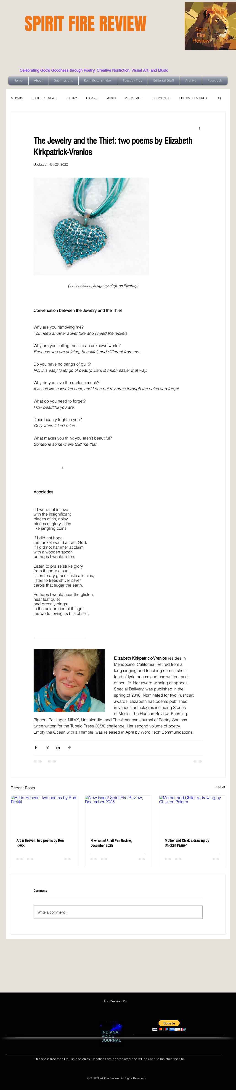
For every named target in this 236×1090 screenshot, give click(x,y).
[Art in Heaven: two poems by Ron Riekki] (44, 814)
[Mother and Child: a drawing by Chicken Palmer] (192, 814)
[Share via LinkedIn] (58, 747)
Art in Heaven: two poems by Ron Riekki (40, 843)
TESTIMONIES (160, 98)
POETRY (71, 98)
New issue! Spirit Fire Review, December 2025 (111, 843)
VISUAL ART (133, 98)
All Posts (17, 98)
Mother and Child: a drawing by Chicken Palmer (187, 843)
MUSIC (111, 98)
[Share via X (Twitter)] (47, 747)
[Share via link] (69, 747)
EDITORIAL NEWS (44, 98)
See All (220, 787)
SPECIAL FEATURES (193, 98)
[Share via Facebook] (36, 747)
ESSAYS (91, 98)
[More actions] (200, 128)
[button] (219, 98)
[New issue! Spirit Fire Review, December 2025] (118, 814)
